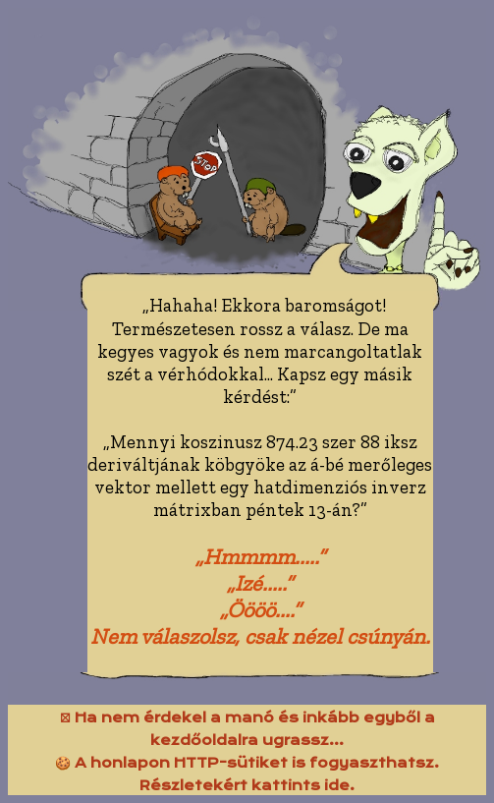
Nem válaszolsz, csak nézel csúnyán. (260, 636)
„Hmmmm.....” (260, 557)
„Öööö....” (260, 610)
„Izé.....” (260, 583)
